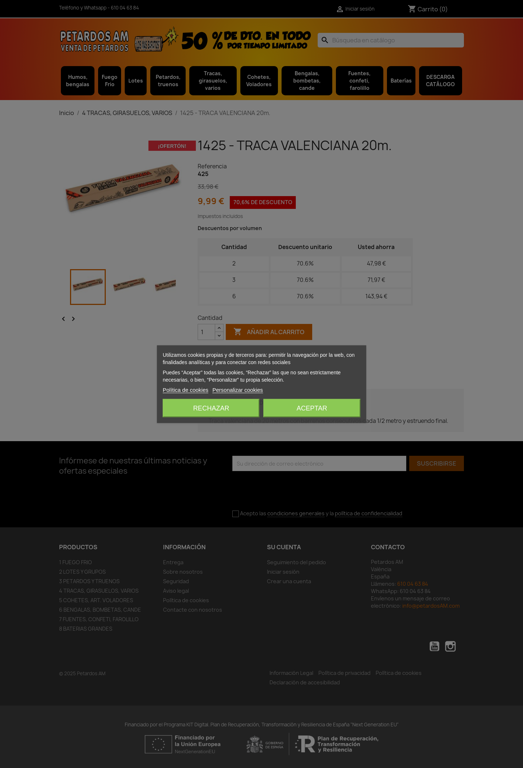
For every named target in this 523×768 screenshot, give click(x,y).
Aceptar (312, 408)
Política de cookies (185, 389)
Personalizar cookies (237, 389)
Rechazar (211, 408)
